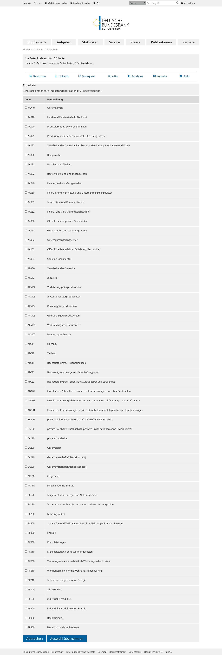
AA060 (31, 221)
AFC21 (31, 372)
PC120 (31, 495)
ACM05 (31, 315)
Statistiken (52, 49)
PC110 (31, 485)
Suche (40, 49)
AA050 (31, 192)
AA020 (31, 126)
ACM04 (31, 306)
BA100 (31, 428)
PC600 (31, 561)
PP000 (31, 589)
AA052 (31, 211)
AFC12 (31, 353)
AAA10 (31, 107)
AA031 (31, 164)
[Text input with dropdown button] (163, 3)
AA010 (31, 117)
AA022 (31, 145)
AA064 (31, 258)
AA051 (31, 202)
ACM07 (31, 334)
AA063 (31, 249)
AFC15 (31, 362)
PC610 (31, 570)
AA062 (31, 239)
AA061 (31, 230)
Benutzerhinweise (153, 651)
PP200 (31, 608)
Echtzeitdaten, (84, 63)
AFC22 (31, 381)
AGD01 (31, 410)
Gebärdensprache (56, 3)
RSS (169, 651)
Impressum (57, 651)
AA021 (31, 136)
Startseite (28, 49)
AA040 (31, 183)
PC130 (31, 504)
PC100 (31, 476)
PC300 (31, 523)
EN (96, 3)
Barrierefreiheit (117, 651)
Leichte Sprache (80, 3)
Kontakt (27, 3)
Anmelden (188, 3)
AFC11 (31, 343)
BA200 (31, 447)
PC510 (31, 551)
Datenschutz (135, 651)
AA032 (31, 173)
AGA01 (31, 391)
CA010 (31, 457)
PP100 (31, 598)
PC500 (31, 542)
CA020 (31, 466)
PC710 (31, 580)
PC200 (31, 514)
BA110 (31, 438)
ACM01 (31, 277)
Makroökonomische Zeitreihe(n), (54, 63)
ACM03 (31, 296)
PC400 (31, 532)
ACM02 (31, 287)
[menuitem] (37, 42)
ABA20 (31, 268)
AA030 (31, 155)
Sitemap (102, 651)
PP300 (31, 617)
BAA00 (31, 419)
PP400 (31, 627)
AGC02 (31, 400)
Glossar (38, 3)
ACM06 (31, 325)
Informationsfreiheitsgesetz (80, 651)
